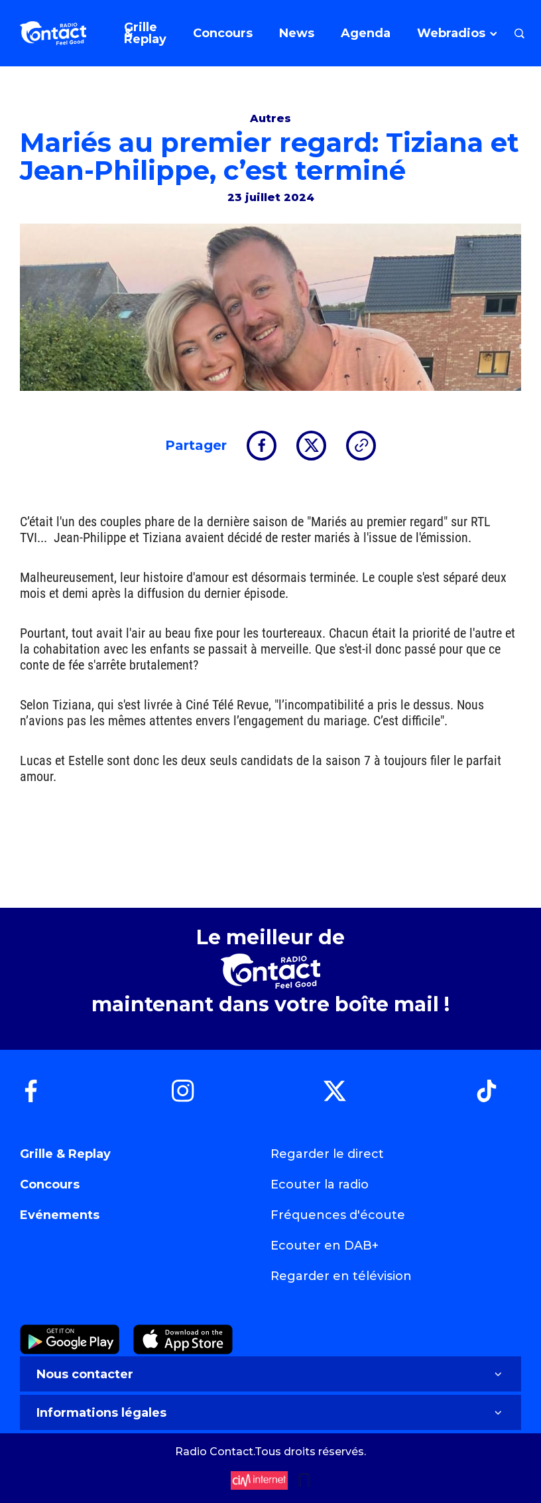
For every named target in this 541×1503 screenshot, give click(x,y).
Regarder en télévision (341, 1276)
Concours (50, 1184)
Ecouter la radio (319, 1184)
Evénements (59, 1215)
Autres (270, 118)
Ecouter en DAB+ (324, 1245)
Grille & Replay (65, 1154)
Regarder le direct (327, 1154)
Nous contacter (270, 1374)
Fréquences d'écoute (337, 1215)
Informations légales (270, 1412)
